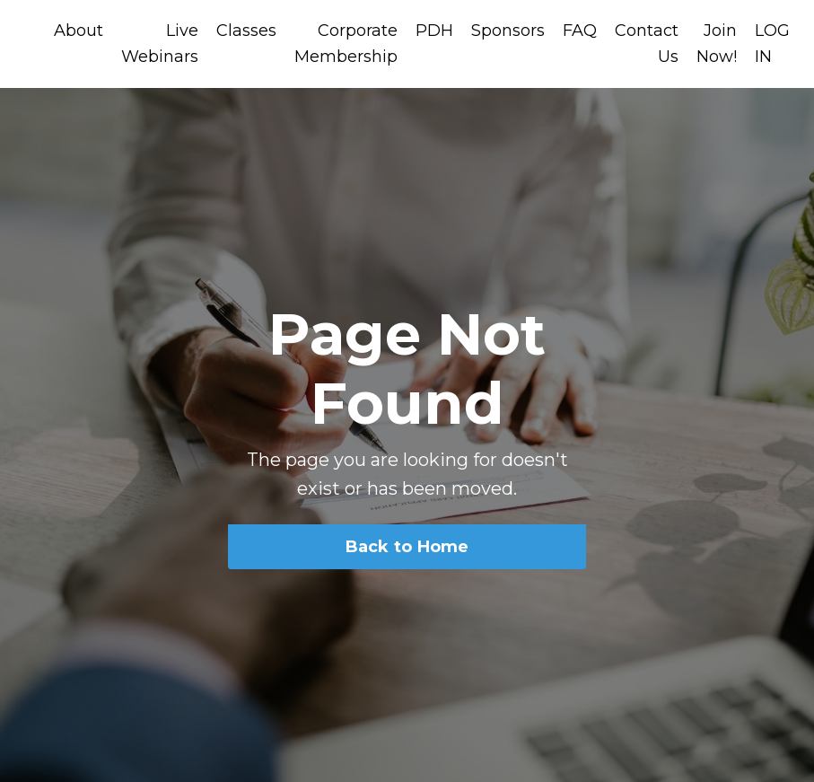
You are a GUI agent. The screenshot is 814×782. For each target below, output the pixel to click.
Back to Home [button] (407, 547)
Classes (246, 30)
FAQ (580, 30)
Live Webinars (159, 43)
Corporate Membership (346, 43)
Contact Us (646, 43)
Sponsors (508, 30)
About (78, 30)
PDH (434, 30)
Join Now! (716, 43)
